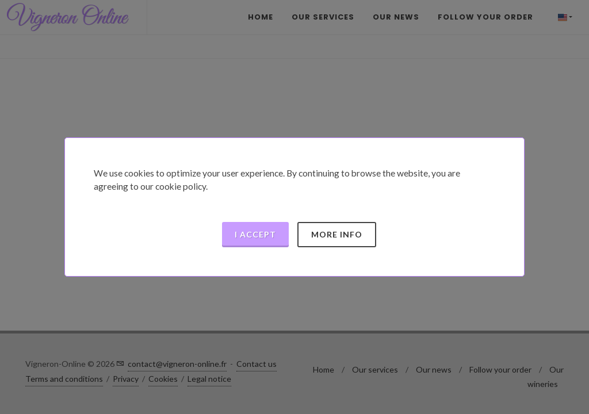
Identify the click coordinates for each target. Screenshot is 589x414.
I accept (255, 234)
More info (336, 234)
